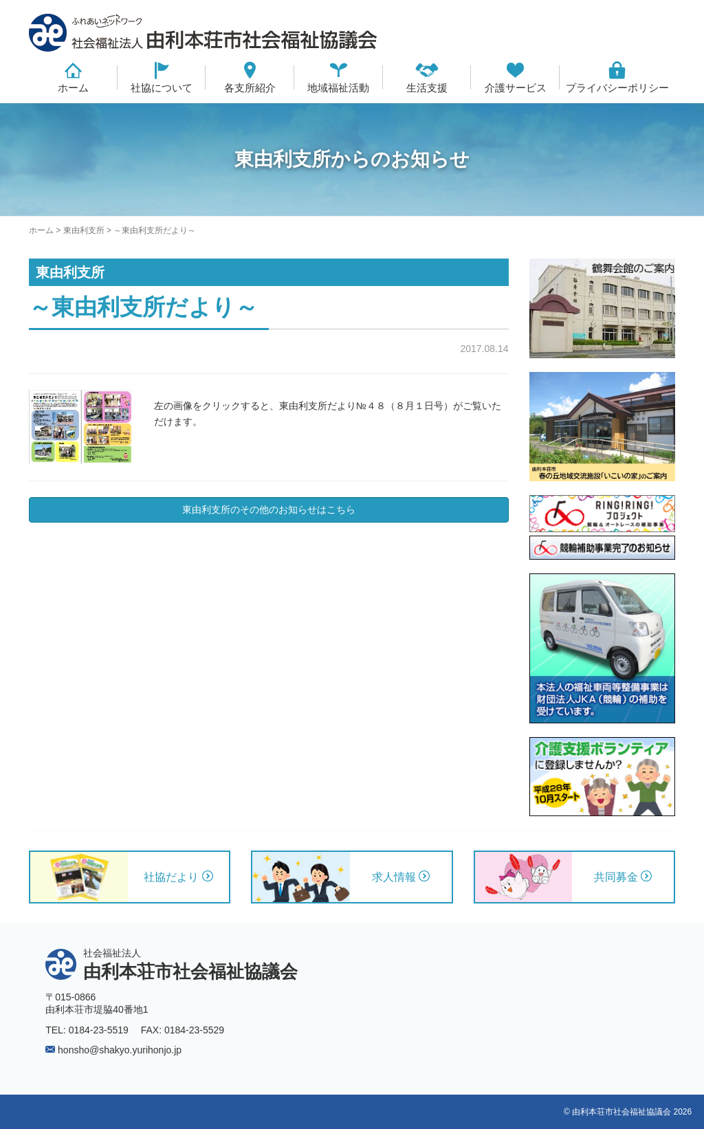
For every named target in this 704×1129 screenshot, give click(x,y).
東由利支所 (83, 230)
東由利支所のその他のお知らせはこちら (268, 509)
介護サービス (516, 88)
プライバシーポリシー (617, 88)
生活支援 (427, 88)
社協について (161, 88)
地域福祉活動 (338, 88)
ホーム (73, 88)
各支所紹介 (250, 88)
